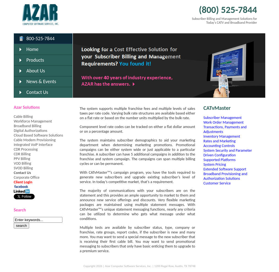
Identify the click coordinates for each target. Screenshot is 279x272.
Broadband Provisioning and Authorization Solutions (225, 176)
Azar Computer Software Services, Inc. (128, 266)
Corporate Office (27, 177)
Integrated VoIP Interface (33, 144)
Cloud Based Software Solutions (38, 135)
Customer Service (217, 183)
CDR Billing (22, 154)
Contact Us (37, 92)
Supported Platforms (219, 159)
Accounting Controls (219, 145)
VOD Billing (22, 163)
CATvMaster (217, 108)
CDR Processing (26, 149)
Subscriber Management (222, 117)
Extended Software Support (224, 169)
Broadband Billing (27, 126)
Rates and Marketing (219, 141)
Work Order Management (223, 122)
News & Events (41, 81)
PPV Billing (22, 158)
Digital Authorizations (30, 130)
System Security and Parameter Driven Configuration (227, 152)
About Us (35, 71)
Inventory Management (221, 136)
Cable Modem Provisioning (35, 140)
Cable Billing (23, 116)
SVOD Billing (23, 168)
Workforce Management (33, 121)
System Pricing (214, 164)
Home (32, 49)
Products (35, 60)
